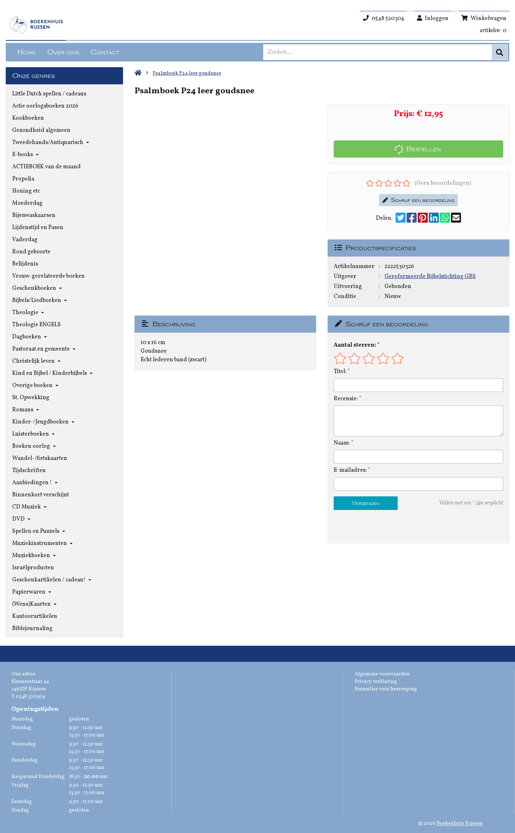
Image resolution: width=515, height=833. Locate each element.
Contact (104, 52)
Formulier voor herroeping (386, 689)
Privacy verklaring (376, 681)
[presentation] (379, 526)
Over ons (63, 52)
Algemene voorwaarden (382, 674)
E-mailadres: (350, 470)
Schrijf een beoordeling (418, 200)
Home (26, 52)
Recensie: (346, 399)
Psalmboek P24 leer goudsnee (187, 73)
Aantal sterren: (355, 345)
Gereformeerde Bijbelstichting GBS (430, 277)
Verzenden (365, 503)
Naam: (342, 443)
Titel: (340, 372)
